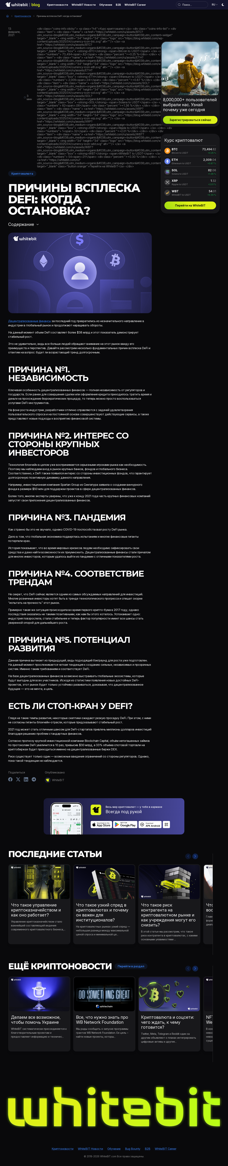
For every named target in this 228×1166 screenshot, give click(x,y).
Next (195, 856)
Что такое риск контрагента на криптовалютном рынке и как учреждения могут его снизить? (168, 915)
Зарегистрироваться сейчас (190, 120)
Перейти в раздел (131, 966)
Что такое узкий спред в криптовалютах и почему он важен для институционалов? (102, 912)
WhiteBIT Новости (90, 1149)
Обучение (114, 1149)
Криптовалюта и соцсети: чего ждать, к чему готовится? (167, 1022)
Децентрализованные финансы (29, 321)
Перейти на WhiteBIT (190, 205)
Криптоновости (23, 16)
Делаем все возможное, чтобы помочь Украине (36, 1020)
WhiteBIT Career (165, 1149)
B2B (147, 1149)
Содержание (21, 224)
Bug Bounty (132, 1149)
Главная (7, 16)
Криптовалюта (22, 173)
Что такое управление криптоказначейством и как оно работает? (36, 910)
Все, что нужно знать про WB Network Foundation (102, 1020)
